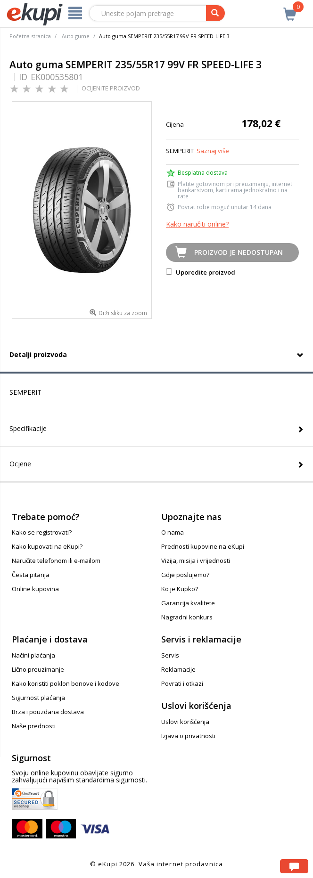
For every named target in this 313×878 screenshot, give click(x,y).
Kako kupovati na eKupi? (47, 546)
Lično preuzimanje (38, 669)
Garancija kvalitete (188, 603)
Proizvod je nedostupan (238, 252)
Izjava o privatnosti (188, 736)
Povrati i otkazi (182, 683)
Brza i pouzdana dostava (48, 711)
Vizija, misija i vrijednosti (195, 560)
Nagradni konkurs (187, 617)
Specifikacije (28, 428)
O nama (172, 532)
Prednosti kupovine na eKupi (202, 546)
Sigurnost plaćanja (38, 697)
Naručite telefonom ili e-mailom (56, 560)
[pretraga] (215, 13)
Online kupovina (35, 589)
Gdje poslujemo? (185, 574)
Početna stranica (30, 36)
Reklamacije (178, 669)
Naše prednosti (34, 726)
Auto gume (76, 36)
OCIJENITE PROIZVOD (111, 88)
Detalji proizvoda (38, 354)
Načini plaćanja (33, 655)
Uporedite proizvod (200, 272)
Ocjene (20, 463)
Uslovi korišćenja (185, 721)
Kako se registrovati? (42, 532)
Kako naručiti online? (197, 224)
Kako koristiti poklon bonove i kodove (65, 683)
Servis (170, 655)
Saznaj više (213, 150)
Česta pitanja (30, 574)
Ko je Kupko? (179, 589)
